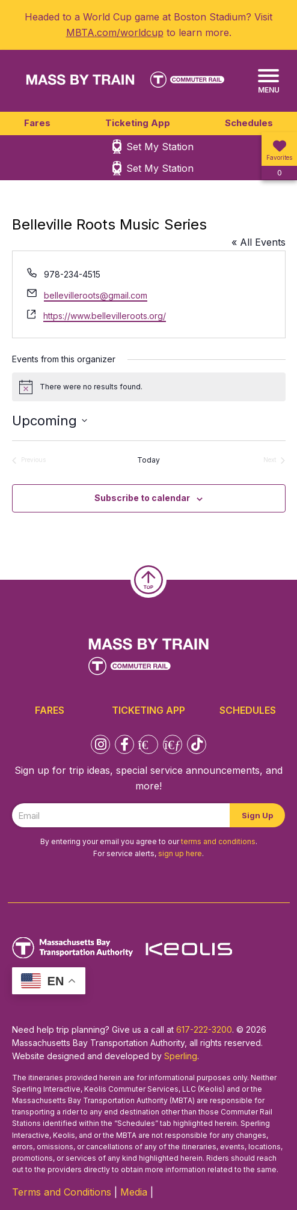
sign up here (180, 853)
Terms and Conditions (61, 1192)
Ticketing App (137, 123)
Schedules (249, 123)
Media (133, 1192)
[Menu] (268, 81)
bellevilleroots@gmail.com (95, 295)
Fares (37, 123)
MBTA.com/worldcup (115, 32)
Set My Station (160, 147)
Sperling (180, 1056)
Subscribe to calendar (142, 498)
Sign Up (257, 815)
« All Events (258, 242)
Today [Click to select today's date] (148, 459)
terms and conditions (218, 841)
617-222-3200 (204, 1029)
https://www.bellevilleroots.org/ (104, 316)
